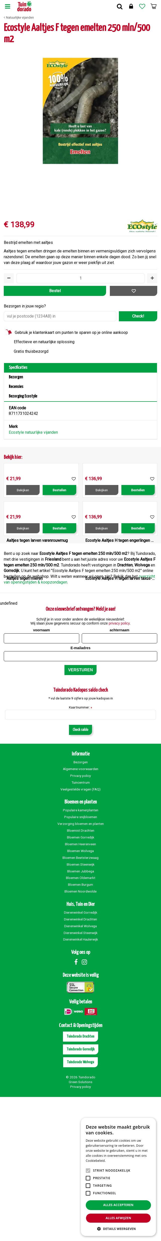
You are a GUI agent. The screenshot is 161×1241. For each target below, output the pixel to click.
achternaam (119, 774)
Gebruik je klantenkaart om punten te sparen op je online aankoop (71, 332)
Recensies (16, 387)
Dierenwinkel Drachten (80, 1063)
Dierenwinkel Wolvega (80, 1070)
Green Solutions (80, 1226)
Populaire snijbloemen (80, 961)
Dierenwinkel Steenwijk (81, 1077)
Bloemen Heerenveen (80, 988)
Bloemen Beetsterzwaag (80, 1002)
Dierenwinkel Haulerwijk (80, 1083)
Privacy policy (80, 920)
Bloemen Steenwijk (81, 1008)
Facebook (76, 1106)
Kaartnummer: (80, 851)
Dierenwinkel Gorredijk (80, 1056)
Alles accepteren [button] (118, 1205)
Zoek (119, 6)
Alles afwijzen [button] (118, 1218)
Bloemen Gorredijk (80, 981)
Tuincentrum (80, 926)
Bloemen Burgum (80, 1029)
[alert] (118, 1177)
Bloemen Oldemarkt (80, 1022)
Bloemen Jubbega (80, 1015)
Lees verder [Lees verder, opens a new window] (115, 1161)
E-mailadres (80, 792)
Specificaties (18, 368)
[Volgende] (152, 124)
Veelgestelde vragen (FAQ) (80, 933)
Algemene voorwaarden (80, 913)
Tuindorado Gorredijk (81, 1193)
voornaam (41, 774)
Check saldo (80, 874)
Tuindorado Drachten (80, 1180)
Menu (7, 6)
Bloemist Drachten (80, 974)
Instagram (84, 1106)
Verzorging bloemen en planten (80, 968)
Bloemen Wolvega (80, 995)
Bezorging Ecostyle (23, 396)
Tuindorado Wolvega (80, 1206)
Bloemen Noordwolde (80, 1035)
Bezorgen (16, 377)
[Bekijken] (153, 6)
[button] (118, 1228)
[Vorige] (8, 124)
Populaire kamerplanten (80, 954)
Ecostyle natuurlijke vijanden (33, 432)
